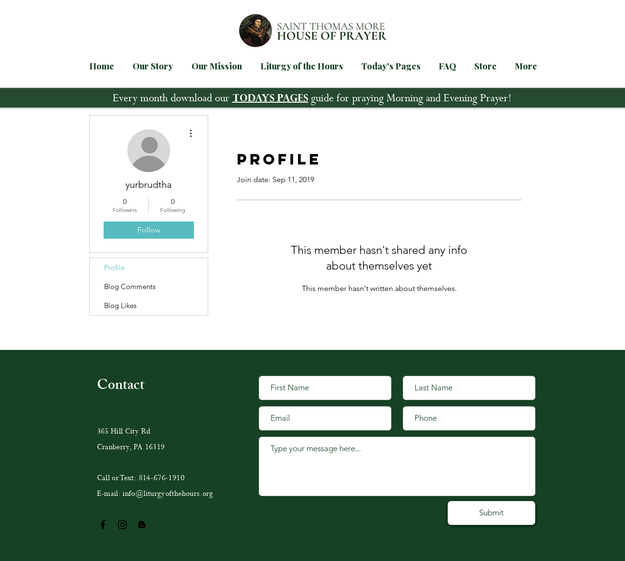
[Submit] (491, 513)
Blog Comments (129, 286)
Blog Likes (120, 305)
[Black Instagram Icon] (122, 525)
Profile (114, 267)
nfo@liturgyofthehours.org (169, 494)
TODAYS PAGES (270, 99)
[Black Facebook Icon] (103, 525)
